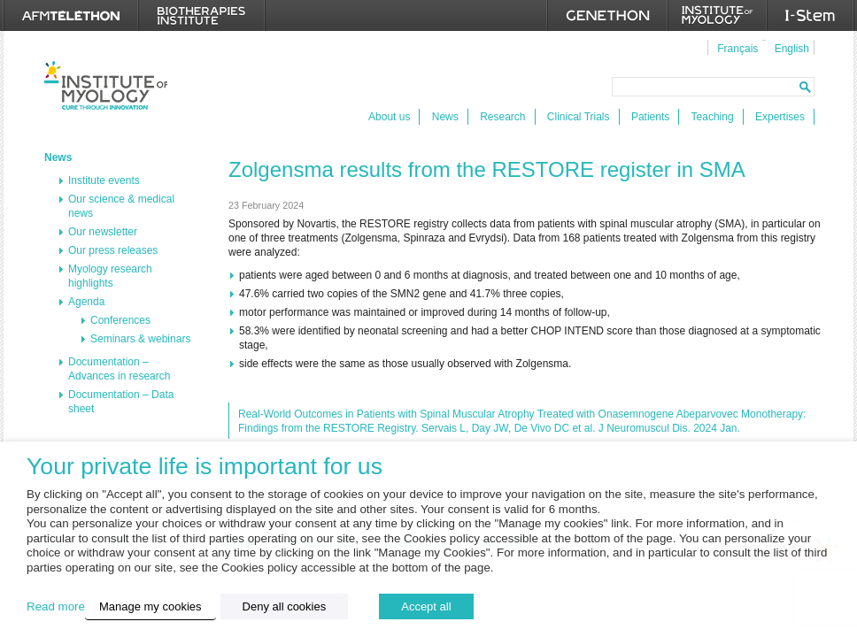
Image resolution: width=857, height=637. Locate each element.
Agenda (86, 301)
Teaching (712, 117)
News (445, 117)
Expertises (780, 117)
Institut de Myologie (105, 85)
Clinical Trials (578, 117)
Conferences (120, 320)
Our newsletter (102, 232)
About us (389, 117)
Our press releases (113, 250)
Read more (56, 606)
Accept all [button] (426, 606)
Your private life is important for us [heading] (204, 467)
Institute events (104, 180)
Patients (650, 117)
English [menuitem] (792, 48)
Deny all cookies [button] (285, 606)
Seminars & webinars (140, 339)
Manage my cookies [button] (150, 606)
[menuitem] (735, 47)
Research (502, 117)
